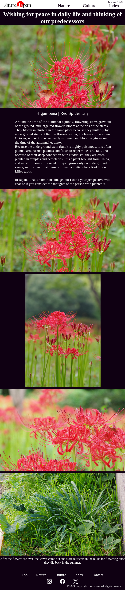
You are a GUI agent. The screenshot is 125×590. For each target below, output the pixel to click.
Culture (89, 5)
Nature (64, 5)
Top (24, 575)
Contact (112, 10)
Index (78, 575)
